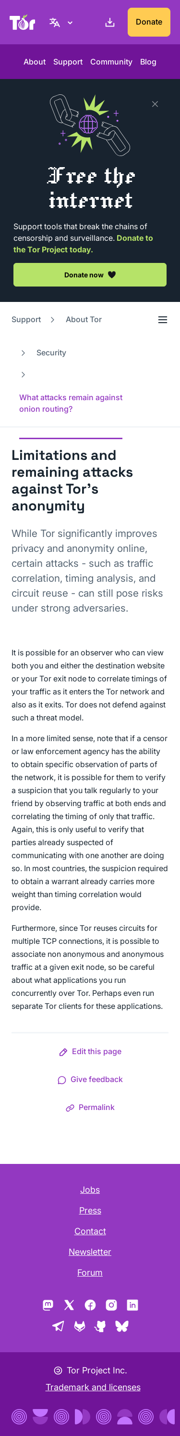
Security (51, 352)
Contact (90, 1231)
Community (111, 61)
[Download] (108, 22)
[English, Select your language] (62, 22)
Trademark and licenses (93, 1387)
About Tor (84, 319)
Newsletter (90, 1252)
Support (68, 61)
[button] (90, 1053)
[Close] (155, 104)
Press (90, 1210)
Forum (90, 1272)
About (35, 61)
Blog (148, 61)
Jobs (90, 1190)
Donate (149, 21)
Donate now (90, 274)
